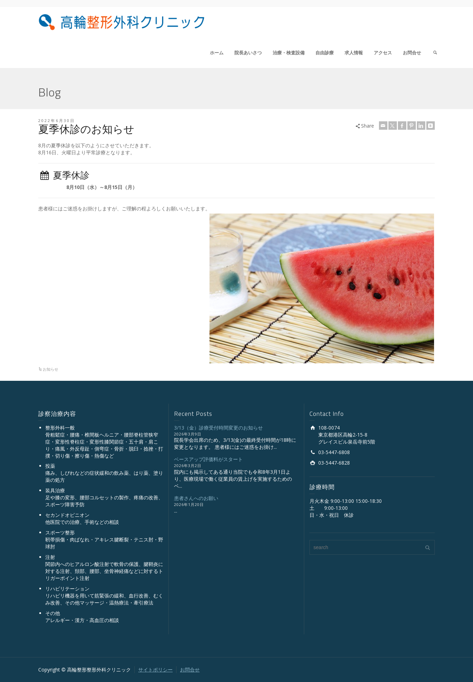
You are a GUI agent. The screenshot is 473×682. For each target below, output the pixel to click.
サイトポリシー (155, 669)
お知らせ (50, 369)
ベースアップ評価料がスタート (208, 459)
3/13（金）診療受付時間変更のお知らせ (218, 427)
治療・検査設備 (289, 52)
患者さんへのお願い (196, 498)
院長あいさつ (248, 52)
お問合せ (412, 52)
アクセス (383, 52)
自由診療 (324, 52)
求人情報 (354, 52)
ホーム (217, 52)
